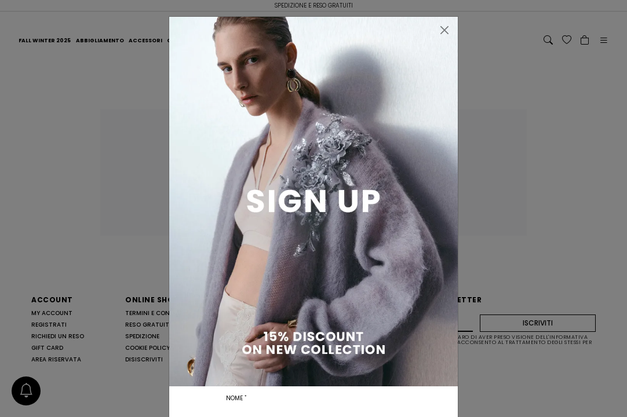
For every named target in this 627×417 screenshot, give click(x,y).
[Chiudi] (444, 30)
